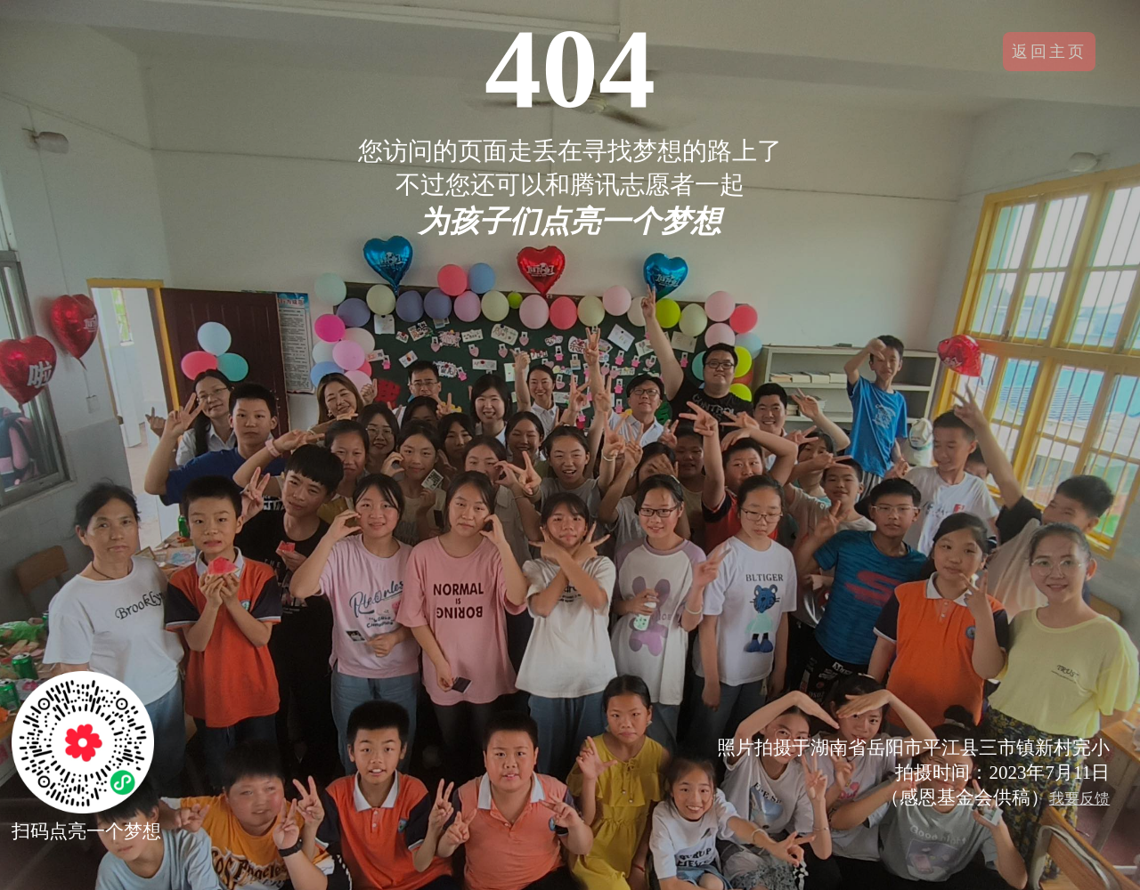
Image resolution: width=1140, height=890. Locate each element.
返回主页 (1049, 52)
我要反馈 (1079, 798)
